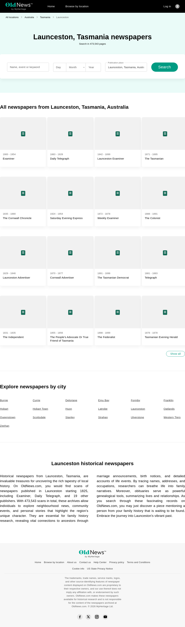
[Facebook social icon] (80, 617)
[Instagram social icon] (97, 617)
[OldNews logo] (19, 4)
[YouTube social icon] (105, 617)
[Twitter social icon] (88, 617)
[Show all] (175, 354)
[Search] (164, 67)
